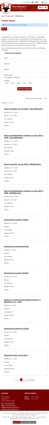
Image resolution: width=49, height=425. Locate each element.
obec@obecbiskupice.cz (12, 407)
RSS (4, 29)
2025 (30, 83)
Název (6, 58)
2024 (24, 83)
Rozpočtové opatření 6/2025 (16, 246)
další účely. (34, 414)
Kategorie (7, 80)
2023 (18, 83)
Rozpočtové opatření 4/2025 (16, 328)
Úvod (2, 15)
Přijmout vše (16, 422)
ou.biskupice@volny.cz (12, 409)
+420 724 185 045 (10, 405)
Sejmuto (6, 69)
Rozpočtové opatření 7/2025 (16, 219)
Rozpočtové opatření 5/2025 (16, 273)
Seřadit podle (8, 75)
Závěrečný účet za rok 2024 (16, 355)
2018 (7, 83)
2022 (12, 83)
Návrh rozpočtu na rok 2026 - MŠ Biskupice (22, 164)
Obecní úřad (10, 15)
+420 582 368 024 (9, 403)
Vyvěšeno (7, 63)
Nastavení (33, 422)
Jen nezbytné (25, 422)
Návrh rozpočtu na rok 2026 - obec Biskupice (23, 109)
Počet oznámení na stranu (34, 98)
